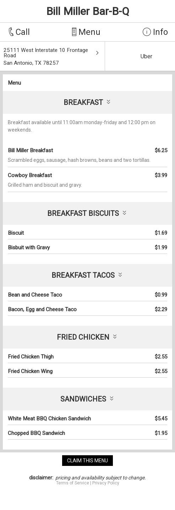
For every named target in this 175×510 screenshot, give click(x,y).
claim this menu (87, 460)
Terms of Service (72, 482)
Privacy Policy (105, 482)
